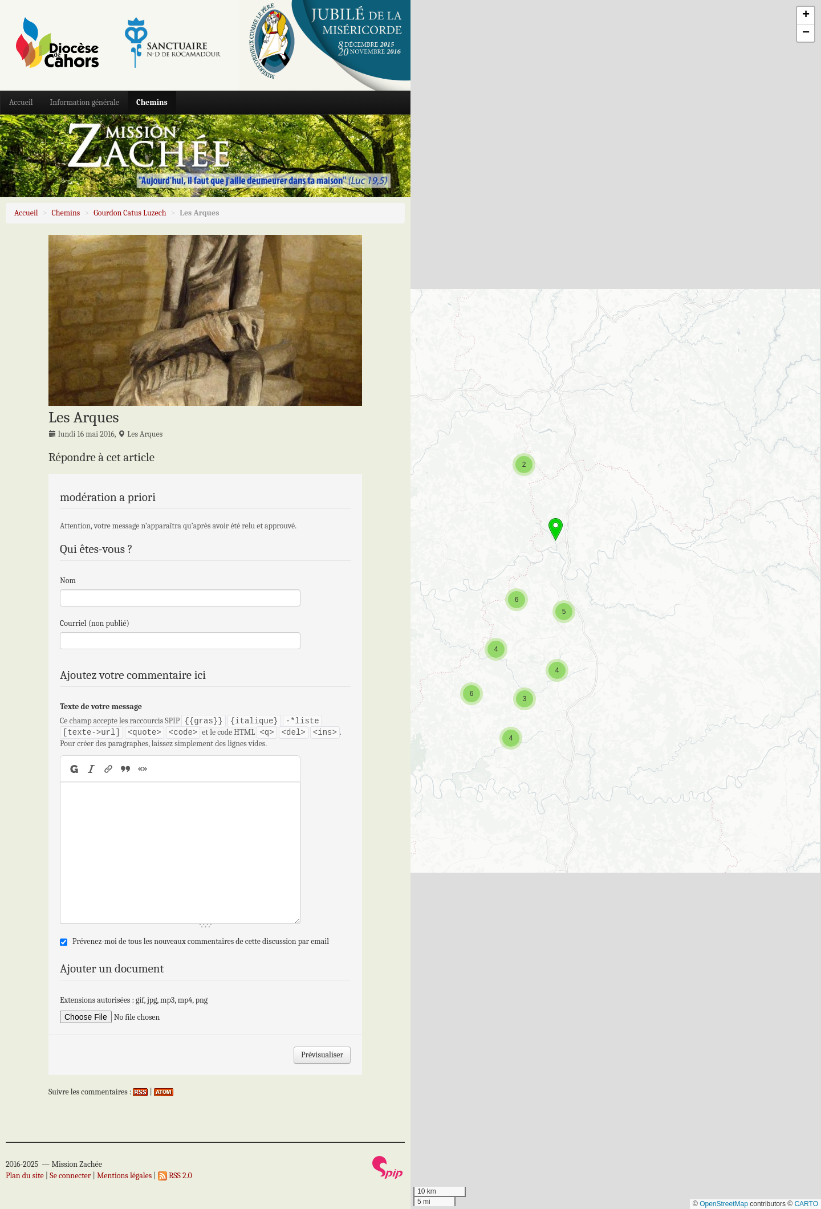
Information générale (84, 102)
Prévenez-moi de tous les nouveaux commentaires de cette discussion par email (200, 941)
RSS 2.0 (175, 1175)
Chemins (152, 102)
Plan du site (25, 1175)
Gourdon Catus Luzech (130, 213)
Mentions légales (124, 1175)
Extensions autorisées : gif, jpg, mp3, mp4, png (134, 1000)
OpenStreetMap (724, 1204)
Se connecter (70, 1175)
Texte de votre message (101, 706)
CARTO (806, 1204)
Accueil (21, 102)
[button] (510, 738)
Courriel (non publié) (94, 623)
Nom (68, 580)
